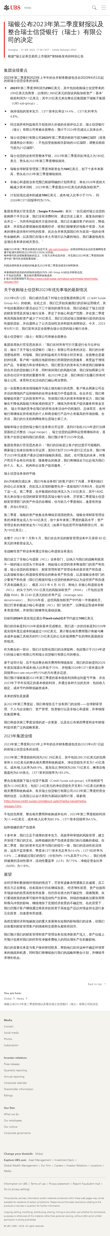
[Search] (94, 7)
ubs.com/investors (58, 249)
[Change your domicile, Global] (39, 1154)
